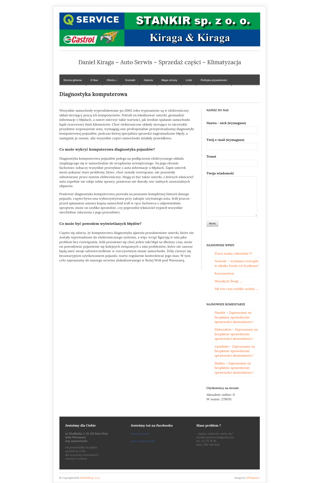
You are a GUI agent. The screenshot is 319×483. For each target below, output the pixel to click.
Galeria (148, 80)
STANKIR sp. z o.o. (90, 477)
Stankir (220, 312)
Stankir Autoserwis (140, 434)
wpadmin (222, 346)
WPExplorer (253, 477)
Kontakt (130, 80)
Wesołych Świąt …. (229, 281)
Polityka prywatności (214, 80)
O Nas (94, 80)
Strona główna (73, 80)
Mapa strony (169, 80)
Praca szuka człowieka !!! (233, 253)
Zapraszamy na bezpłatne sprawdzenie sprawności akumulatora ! (234, 317)
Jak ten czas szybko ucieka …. (237, 289)
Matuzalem (223, 329)
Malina (220, 363)
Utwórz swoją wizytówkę (143, 441)
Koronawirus (224, 273)
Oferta (112, 80)
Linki (189, 80)
